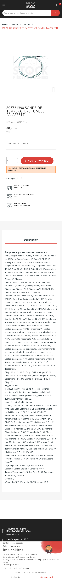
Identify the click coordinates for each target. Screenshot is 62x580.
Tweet (22, 178)
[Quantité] (11, 160)
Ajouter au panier (38, 160)
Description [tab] (31, 239)
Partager (18, 178)
